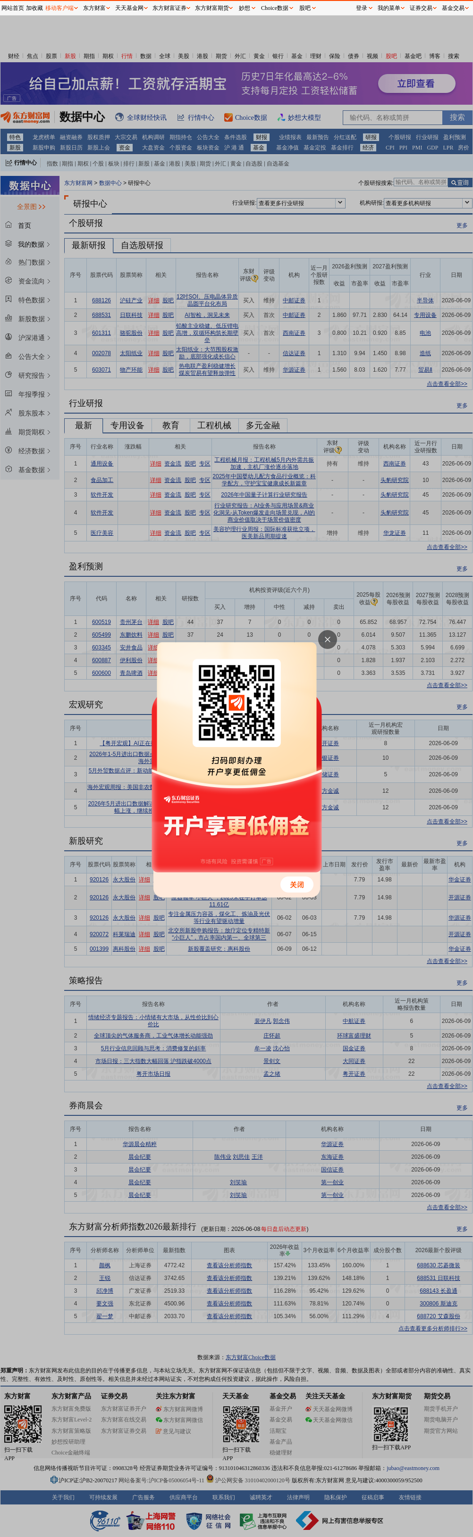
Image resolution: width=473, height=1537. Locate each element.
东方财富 (94, 8)
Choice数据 (274, 8)
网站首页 (12, 8)
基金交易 (453, 8)
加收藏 (34, 8)
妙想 (244, 8)
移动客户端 (59, 8)
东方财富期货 (212, 8)
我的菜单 (389, 8)
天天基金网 (129, 8)
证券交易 (421, 8)
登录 (361, 8)
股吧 (305, 8)
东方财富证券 (169, 8)
